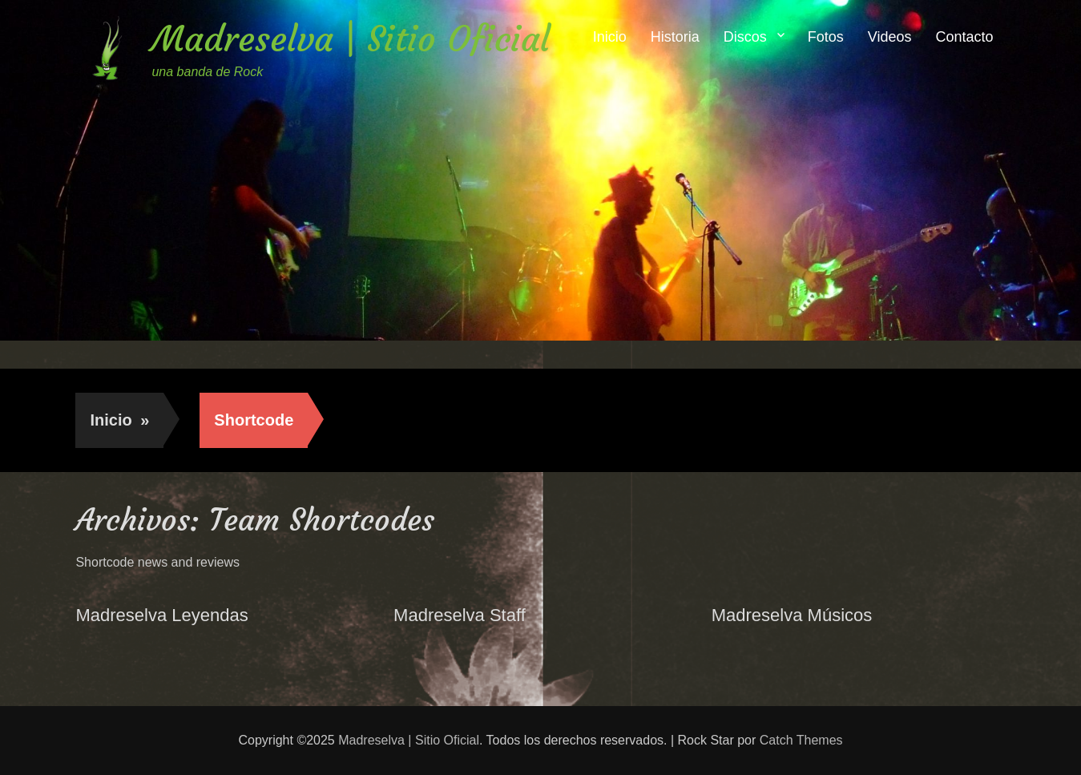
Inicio (610, 37)
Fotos (826, 37)
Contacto (965, 37)
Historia (675, 37)
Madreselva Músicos (792, 615)
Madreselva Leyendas (161, 615)
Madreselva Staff (459, 615)
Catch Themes (801, 740)
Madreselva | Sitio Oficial (350, 39)
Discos (745, 37)
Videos (890, 37)
